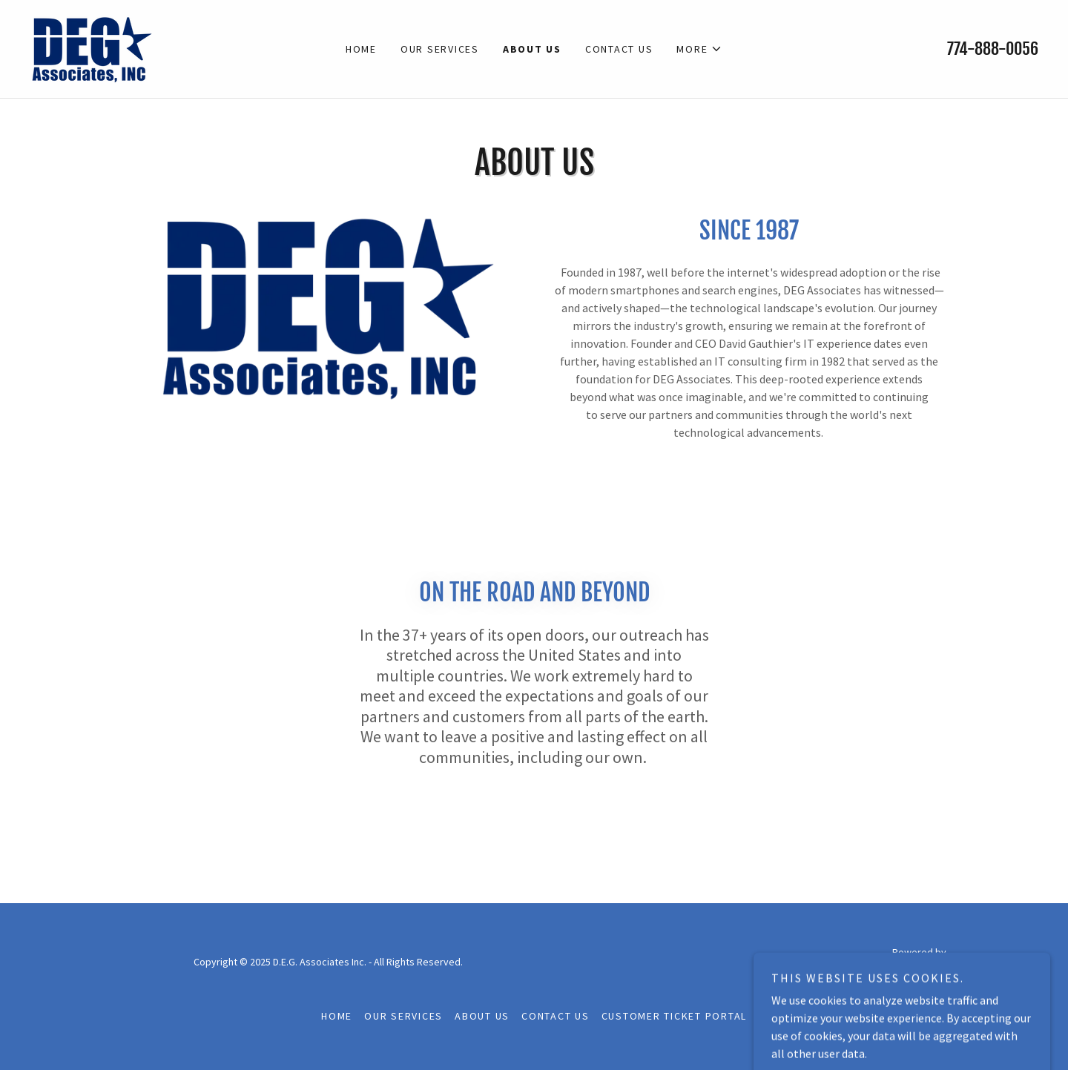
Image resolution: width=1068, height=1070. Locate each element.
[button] (699, 49)
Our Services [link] (439, 49)
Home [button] (336, 1016)
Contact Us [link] (619, 49)
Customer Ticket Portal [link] (674, 1016)
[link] (91, 47)
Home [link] (361, 49)
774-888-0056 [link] (992, 49)
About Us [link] (532, 49)
